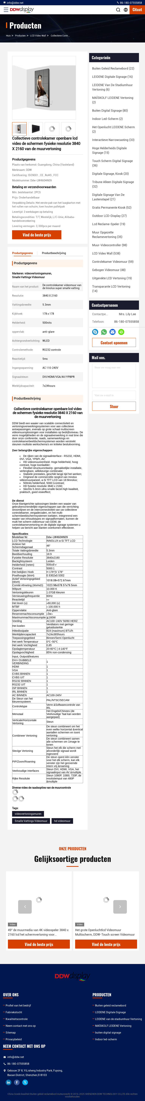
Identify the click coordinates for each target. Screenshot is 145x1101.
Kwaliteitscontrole (17, 1019)
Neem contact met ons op (21, 1025)
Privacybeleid (14, 1039)
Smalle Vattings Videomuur (31, 820)
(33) (113, 140)
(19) (108, 224)
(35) (107, 235)
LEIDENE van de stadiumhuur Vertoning (118, 1019)
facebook (17, 1082)
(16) (112, 77)
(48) (109, 270)
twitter (25, 1082)
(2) (112, 100)
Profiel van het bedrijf (18, 1005)
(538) (106, 253)
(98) (109, 245)
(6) (112, 87)
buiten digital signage (108, 1032)
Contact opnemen (114, 342)
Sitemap (11, 1032)
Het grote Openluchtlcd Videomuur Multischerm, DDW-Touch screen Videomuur (105, 932)
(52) (111, 207)
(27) (109, 216)
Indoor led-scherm (106, 1039)
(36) (112, 163)
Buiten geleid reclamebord (110, 1005)
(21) (108, 197)
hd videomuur (62, 820)
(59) (112, 262)
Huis (8, 35)
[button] (25, 907)
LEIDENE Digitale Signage (110, 1012)
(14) (111, 289)
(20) (110, 174)
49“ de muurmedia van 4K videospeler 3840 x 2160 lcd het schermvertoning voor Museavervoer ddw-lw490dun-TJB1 (38, 932)
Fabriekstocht (14, 1012)
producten (20, 35)
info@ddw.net (13, 2)
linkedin (8, 1082)
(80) (110, 110)
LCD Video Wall (38, 35)
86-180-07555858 (129, 2)
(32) (113, 184)
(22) (113, 68)
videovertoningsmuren (28, 813)
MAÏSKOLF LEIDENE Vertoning (113, 1025)
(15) (109, 150)
